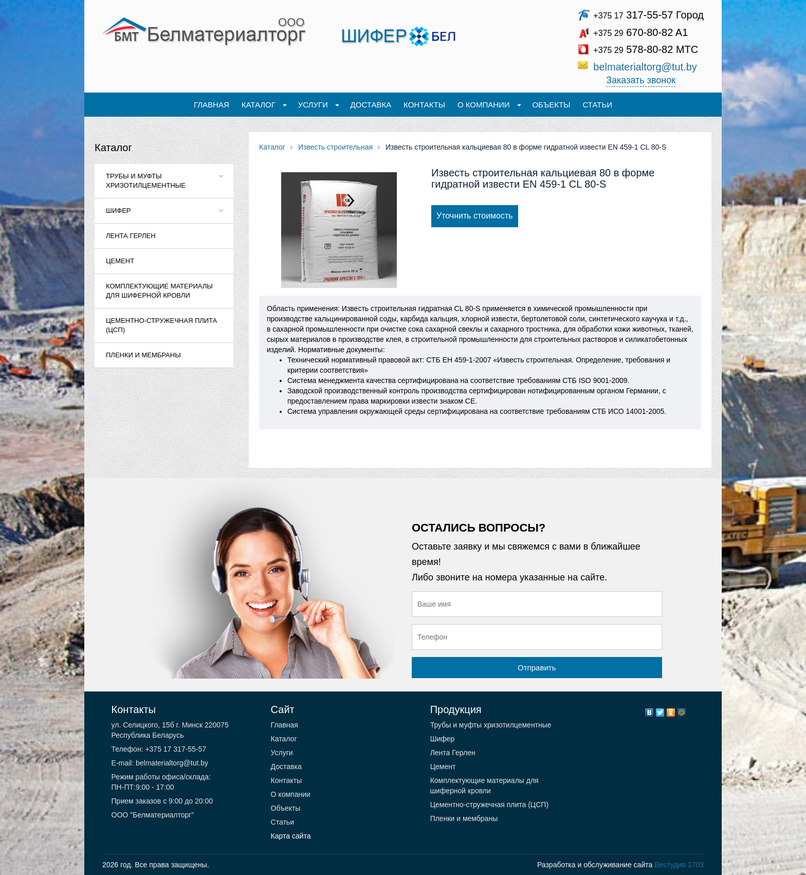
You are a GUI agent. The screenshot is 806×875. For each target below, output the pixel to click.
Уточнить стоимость (474, 215)
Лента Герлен (131, 236)
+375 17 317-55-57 (175, 749)
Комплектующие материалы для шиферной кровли (159, 290)
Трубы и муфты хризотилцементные (146, 180)
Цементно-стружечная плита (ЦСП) (161, 325)
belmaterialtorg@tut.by (645, 66)
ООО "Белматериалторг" (153, 815)
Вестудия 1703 (679, 865)
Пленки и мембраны (143, 355)
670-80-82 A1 (640, 32)
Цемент (120, 261)
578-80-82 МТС (645, 49)
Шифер (118, 210)
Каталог (113, 147)
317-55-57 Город (648, 15)
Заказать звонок (640, 80)
